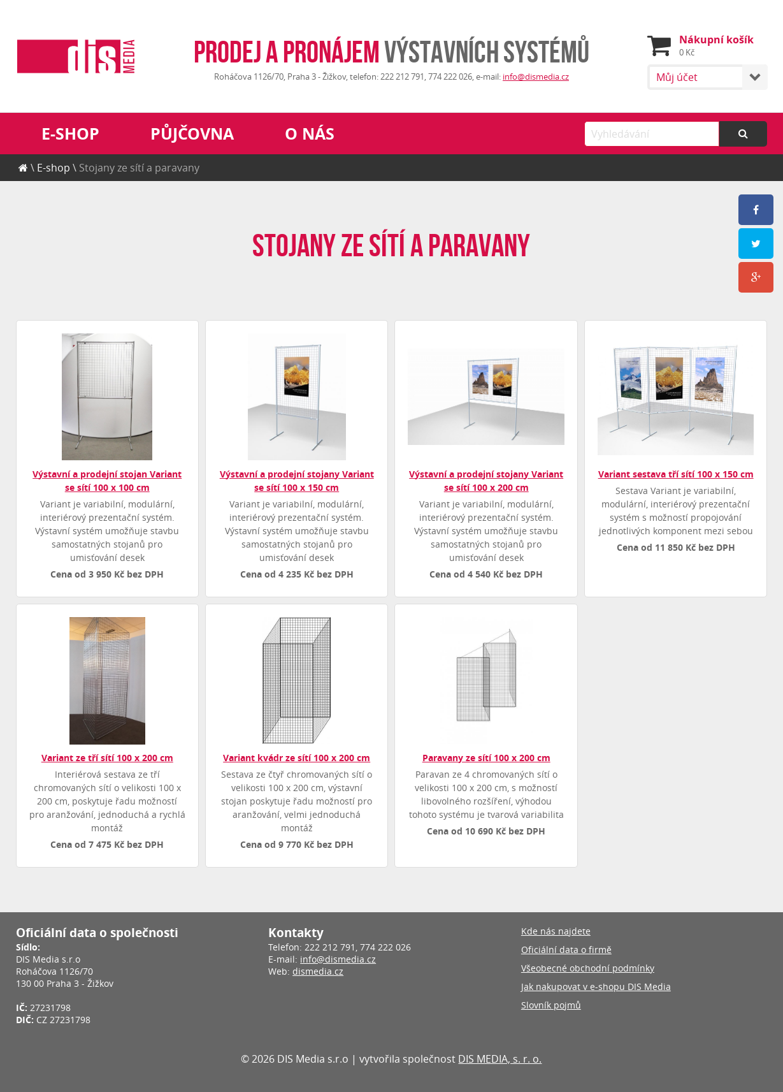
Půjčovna (192, 133)
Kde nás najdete (556, 931)
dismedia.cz (317, 971)
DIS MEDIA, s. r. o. (500, 1059)
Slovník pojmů (551, 1005)
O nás (309, 133)
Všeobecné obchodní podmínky (587, 968)
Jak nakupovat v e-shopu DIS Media (596, 986)
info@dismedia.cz (536, 76)
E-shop (70, 133)
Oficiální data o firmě (566, 949)
